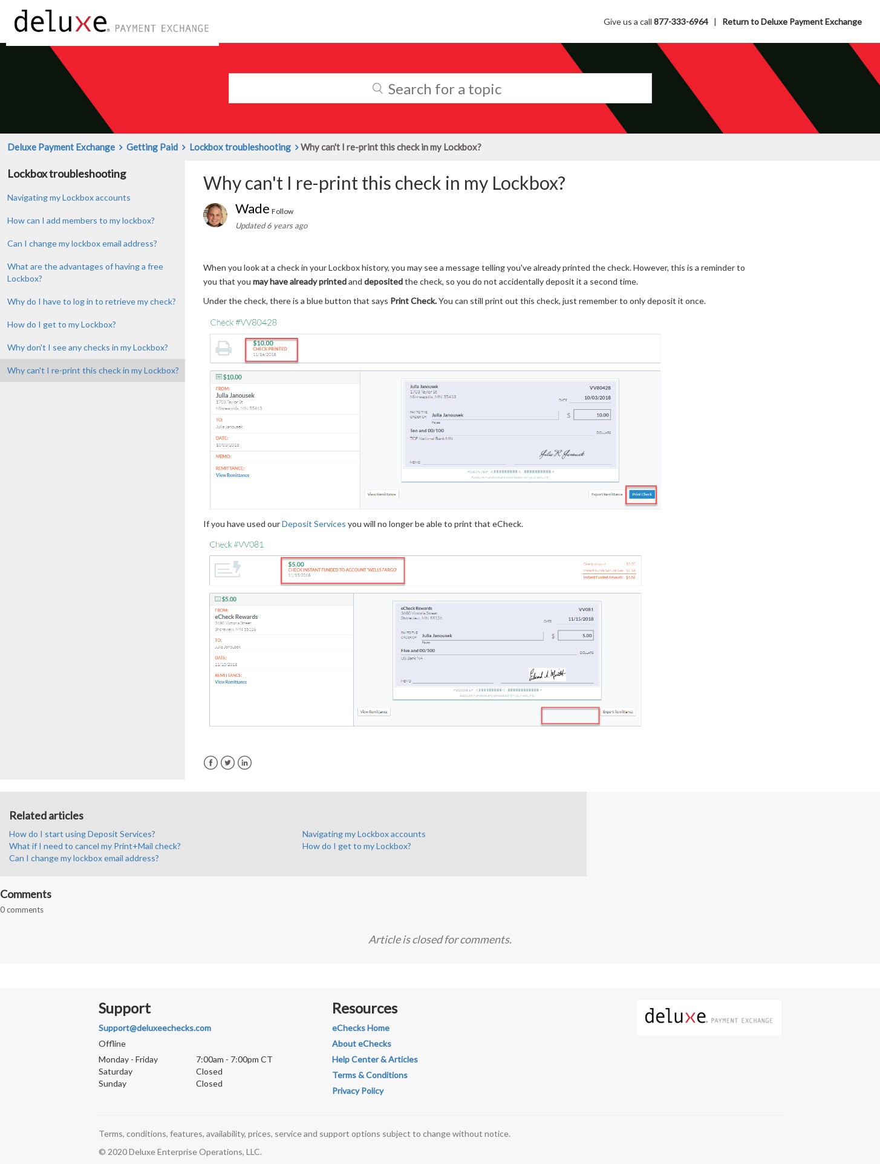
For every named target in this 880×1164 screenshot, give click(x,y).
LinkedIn (244, 763)
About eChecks (361, 1043)
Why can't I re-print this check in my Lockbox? (93, 370)
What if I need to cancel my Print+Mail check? (95, 846)
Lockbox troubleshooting (240, 146)
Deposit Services (314, 524)
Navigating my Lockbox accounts (69, 197)
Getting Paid (152, 146)
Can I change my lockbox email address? (82, 243)
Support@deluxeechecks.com (155, 1028)
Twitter (227, 763)
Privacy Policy (357, 1090)
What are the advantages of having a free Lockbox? (85, 272)
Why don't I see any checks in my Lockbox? (87, 347)
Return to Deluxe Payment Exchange (792, 21)
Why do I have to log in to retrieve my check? (91, 301)
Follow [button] (282, 211)
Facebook (210, 763)
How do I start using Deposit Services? (82, 834)
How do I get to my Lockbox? (61, 324)
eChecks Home (360, 1028)
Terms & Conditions (370, 1075)
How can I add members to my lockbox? (81, 220)
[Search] (440, 88)
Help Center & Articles (375, 1059)
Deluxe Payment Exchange (61, 146)
